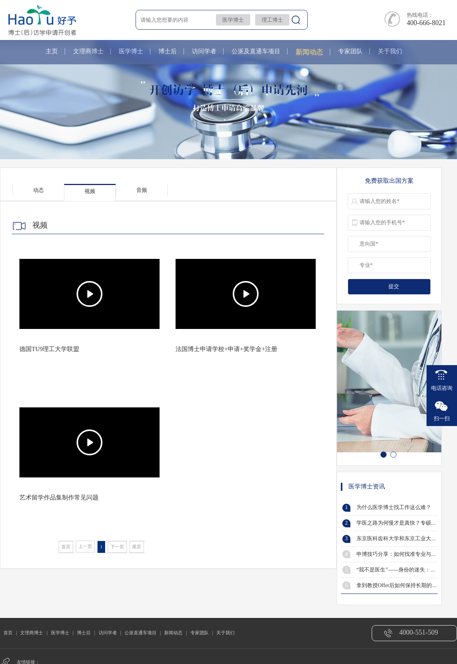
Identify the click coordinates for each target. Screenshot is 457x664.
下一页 (117, 546)
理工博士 (272, 20)
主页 (52, 51)
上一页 (85, 546)
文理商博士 (88, 51)
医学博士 (233, 20)
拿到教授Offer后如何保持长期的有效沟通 (404, 585)
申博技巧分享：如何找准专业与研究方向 (404, 554)
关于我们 (390, 51)
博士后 (167, 51)
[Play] (89, 294)
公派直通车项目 (141, 632)
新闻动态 (309, 52)
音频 (141, 190)
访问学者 (204, 51)
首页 (65, 546)
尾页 (136, 546)
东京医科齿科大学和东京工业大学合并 (401, 538)
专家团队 (350, 51)
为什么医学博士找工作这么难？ (393, 507)
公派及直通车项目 (256, 51)
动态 (38, 190)
